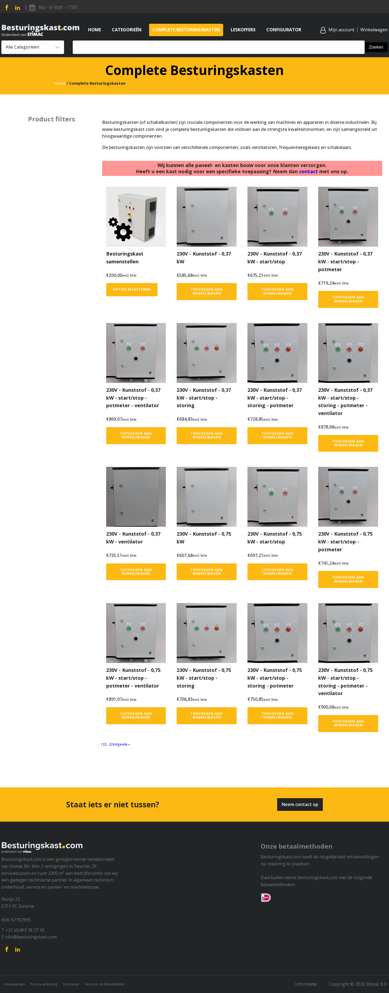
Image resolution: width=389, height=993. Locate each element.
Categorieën (127, 30)
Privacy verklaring (50, 984)
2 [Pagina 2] (104, 744)
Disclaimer (82, 984)
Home (94, 30)
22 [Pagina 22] (111, 744)
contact (308, 171)
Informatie (310, 984)
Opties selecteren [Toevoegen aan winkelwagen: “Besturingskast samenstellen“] (132, 289)
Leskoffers (243, 30)
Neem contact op (300, 804)
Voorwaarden (15, 984)
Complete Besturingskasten (186, 30)
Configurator (283, 30)
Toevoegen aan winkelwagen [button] (207, 291)
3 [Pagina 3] (105, 744)
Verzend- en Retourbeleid (122, 984)
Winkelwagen (374, 30)
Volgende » (121, 744)
